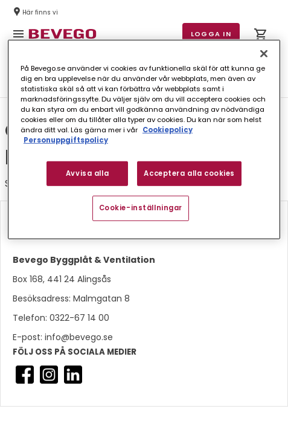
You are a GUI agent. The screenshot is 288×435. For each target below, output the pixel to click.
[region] (144, 139)
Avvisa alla (87, 173)
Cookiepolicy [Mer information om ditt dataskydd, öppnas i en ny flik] (167, 130)
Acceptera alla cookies (189, 173)
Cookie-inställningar (140, 208)
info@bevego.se (77, 337)
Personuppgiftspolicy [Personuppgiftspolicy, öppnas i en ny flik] (66, 140)
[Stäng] (264, 53)
